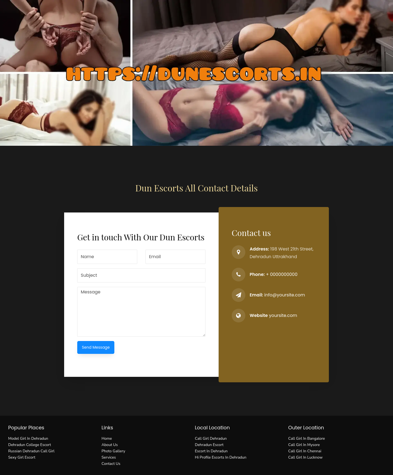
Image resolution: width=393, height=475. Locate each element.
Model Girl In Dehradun (28, 438)
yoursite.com (283, 315)
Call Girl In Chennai (304, 451)
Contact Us (111, 463)
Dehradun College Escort (29, 444)
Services (109, 457)
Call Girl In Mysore (304, 444)
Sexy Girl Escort (21, 457)
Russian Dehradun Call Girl (31, 451)
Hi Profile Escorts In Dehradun (220, 457)
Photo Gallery (113, 451)
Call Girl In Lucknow (305, 457)
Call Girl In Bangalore (306, 438)
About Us (110, 444)
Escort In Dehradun (211, 451)
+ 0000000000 (281, 274)
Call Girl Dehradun (211, 438)
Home (107, 438)
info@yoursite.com (284, 295)
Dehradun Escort (209, 444)
